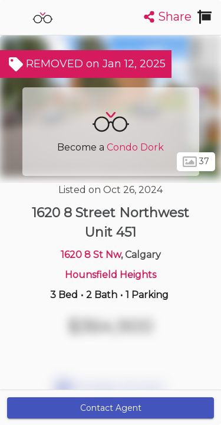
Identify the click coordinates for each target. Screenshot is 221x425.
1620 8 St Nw (91, 254)
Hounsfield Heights (110, 274)
